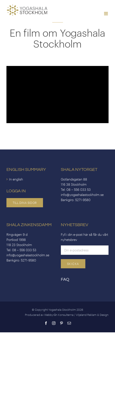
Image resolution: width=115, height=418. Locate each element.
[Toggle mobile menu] (106, 13)
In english (16, 179)
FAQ (65, 279)
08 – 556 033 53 (78, 189)
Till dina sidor (25, 203)
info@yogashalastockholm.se (82, 195)
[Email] (85, 250)
